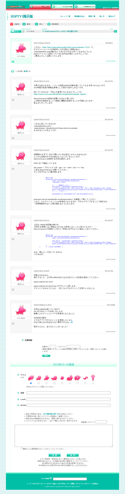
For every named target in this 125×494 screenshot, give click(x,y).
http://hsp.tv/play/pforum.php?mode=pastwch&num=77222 (65, 47)
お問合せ (95, 488)
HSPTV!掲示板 (21, 16)
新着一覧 (91, 16)
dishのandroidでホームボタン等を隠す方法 (59, 31)
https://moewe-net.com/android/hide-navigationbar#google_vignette (59, 94)
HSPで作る (61, 488)
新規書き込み (79, 16)
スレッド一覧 (65, 16)
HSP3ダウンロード (39, 488)
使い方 (101, 16)
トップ (29, 488)
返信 (25, 71)
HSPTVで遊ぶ (52, 488)
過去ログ (111, 16)
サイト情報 (70, 488)
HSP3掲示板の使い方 (52, 414)
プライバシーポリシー (83, 488)
